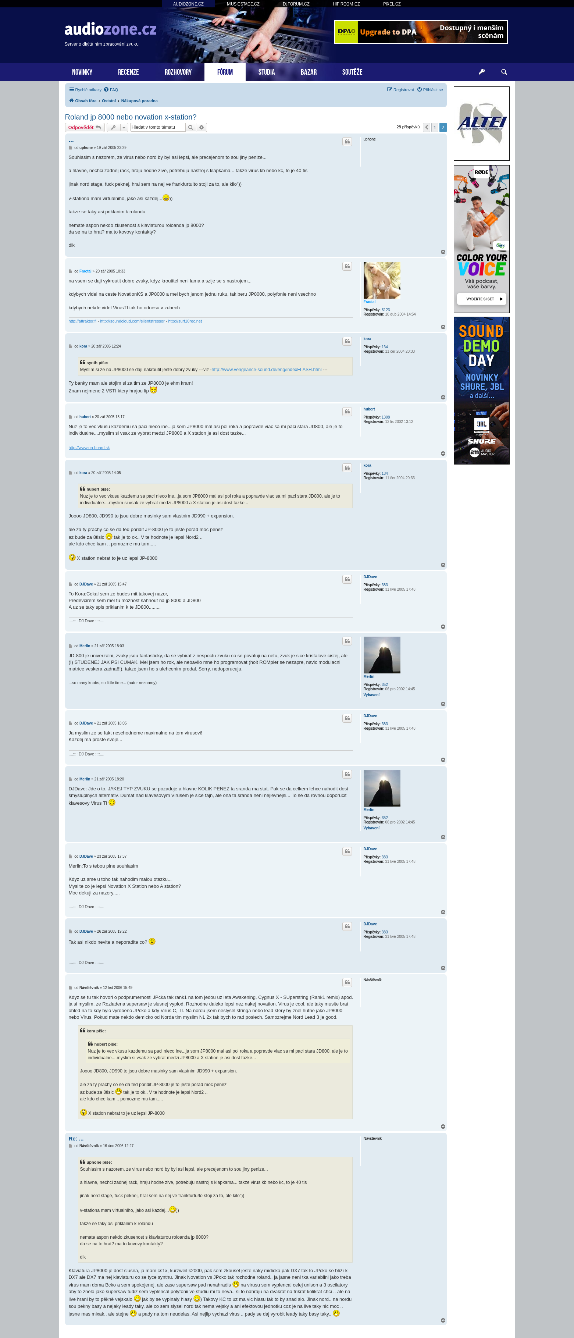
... (71, 139)
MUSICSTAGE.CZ (243, 4)
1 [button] (435, 127)
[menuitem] (110, 89)
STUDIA (267, 71)
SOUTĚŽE (352, 71)
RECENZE (128, 71)
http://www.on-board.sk (89, 447)
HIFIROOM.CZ (346, 4)
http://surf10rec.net (185, 321)
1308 (386, 417)
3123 (386, 310)
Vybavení (372, 695)
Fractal (370, 302)
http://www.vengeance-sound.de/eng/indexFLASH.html (267, 369)
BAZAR (309, 71)
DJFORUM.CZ (296, 4)
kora (367, 339)
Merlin (369, 677)
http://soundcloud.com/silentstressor (132, 321)
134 (385, 347)
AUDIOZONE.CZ (188, 4)
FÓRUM (225, 71)
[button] (426, 127)
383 (385, 585)
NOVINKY (82, 71)
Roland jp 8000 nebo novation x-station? (131, 117)
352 (385, 685)
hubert (369, 409)
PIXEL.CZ (392, 4)
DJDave (370, 577)
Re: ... (76, 1138)
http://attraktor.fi (83, 321)
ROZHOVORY (178, 71)
